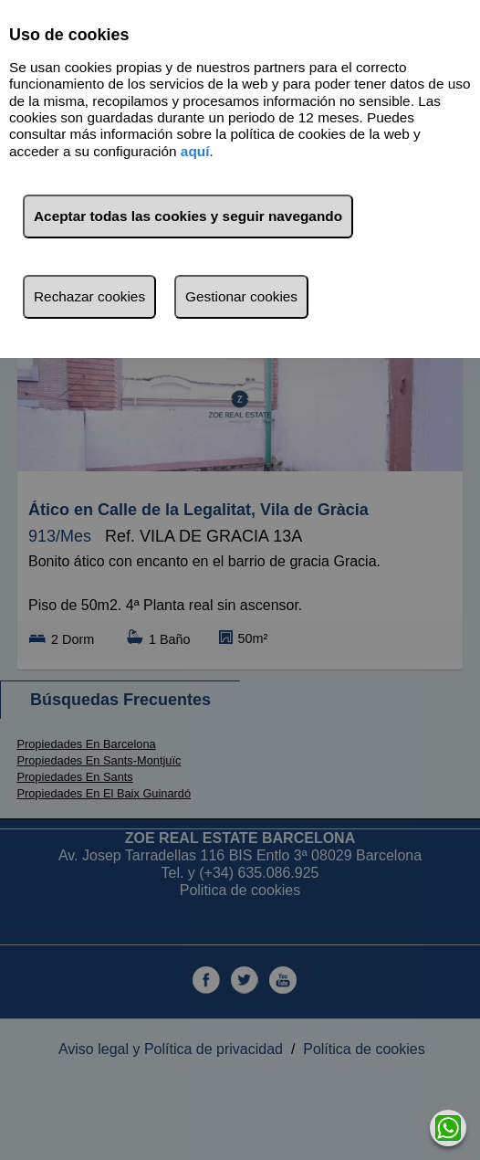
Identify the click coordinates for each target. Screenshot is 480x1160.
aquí (195, 151)
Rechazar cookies (89, 296)
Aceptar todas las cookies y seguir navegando (188, 216)
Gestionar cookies (241, 296)
